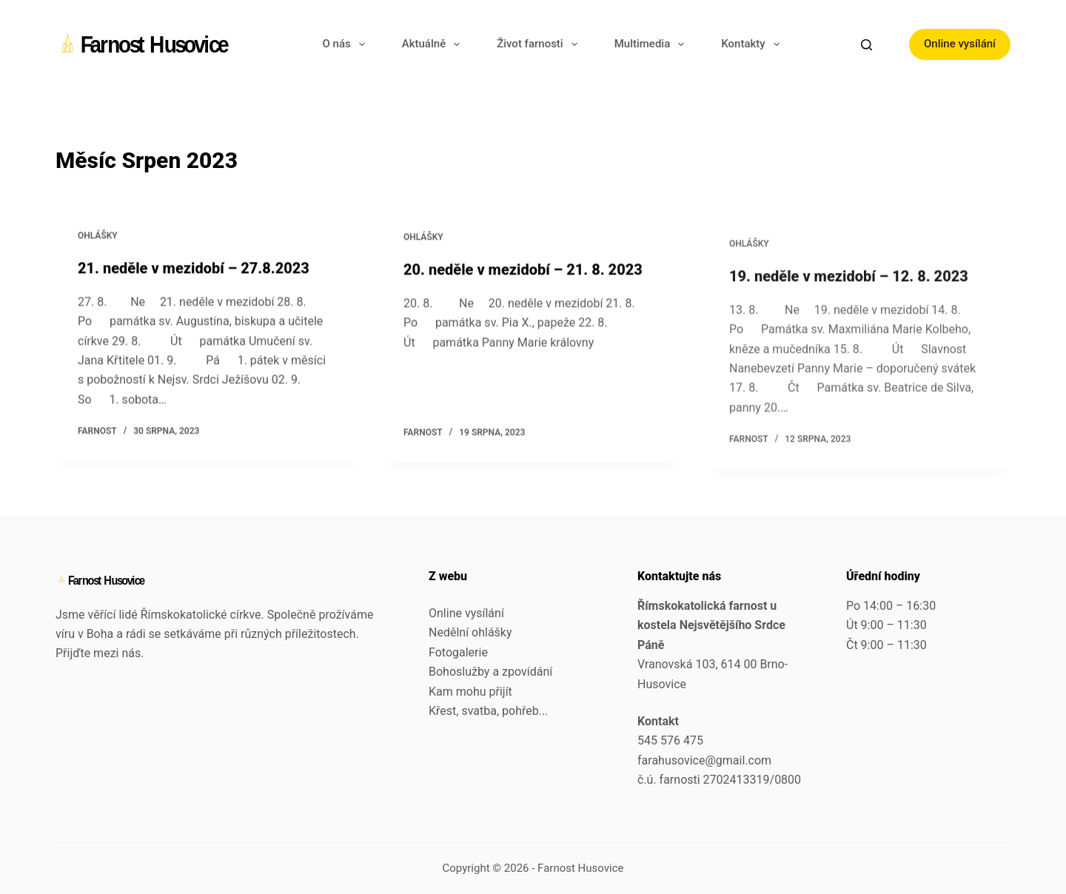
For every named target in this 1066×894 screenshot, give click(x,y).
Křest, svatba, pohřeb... (488, 711)
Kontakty (753, 44)
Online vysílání (960, 43)
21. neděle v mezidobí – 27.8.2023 (193, 269)
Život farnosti (540, 44)
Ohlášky (98, 236)
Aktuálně (434, 44)
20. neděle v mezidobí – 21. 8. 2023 (523, 273)
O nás (347, 44)
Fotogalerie (458, 652)
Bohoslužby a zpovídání (490, 672)
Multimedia (652, 44)
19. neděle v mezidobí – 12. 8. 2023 (848, 295)
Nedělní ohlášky (470, 632)
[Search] (866, 44)
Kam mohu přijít (470, 692)
